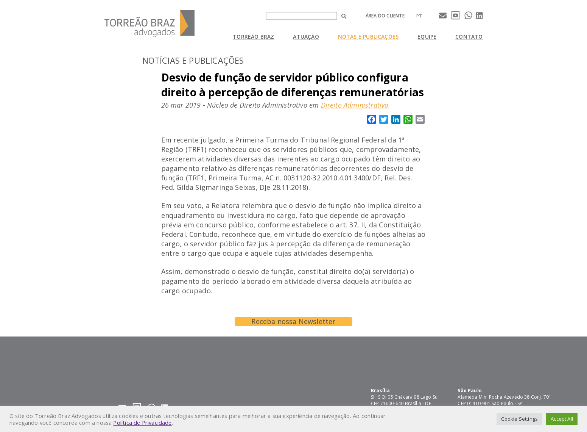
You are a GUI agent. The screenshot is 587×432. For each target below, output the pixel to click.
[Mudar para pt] (419, 15)
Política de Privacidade (142, 422)
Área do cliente (385, 16)
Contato (469, 36)
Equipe (426, 36)
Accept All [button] (562, 418)
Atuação (306, 36)
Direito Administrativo (355, 105)
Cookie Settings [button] (519, 418)
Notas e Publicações (368, 36)
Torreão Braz (253, 36)
